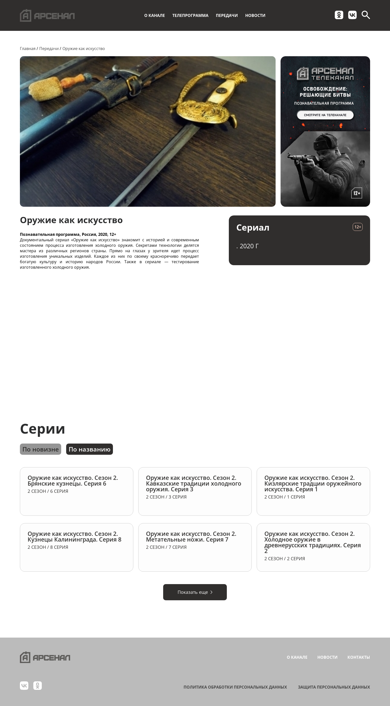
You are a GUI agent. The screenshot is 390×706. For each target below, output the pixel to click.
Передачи (227, 15)
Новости (255, 15)
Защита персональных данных (334, 687)
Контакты (358, 657)
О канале (154, 15)
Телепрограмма (190, 15)
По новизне (40, 449)
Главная (28, 48)
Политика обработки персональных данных (235, 687)
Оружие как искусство (83, 48)
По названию (89, 449)
